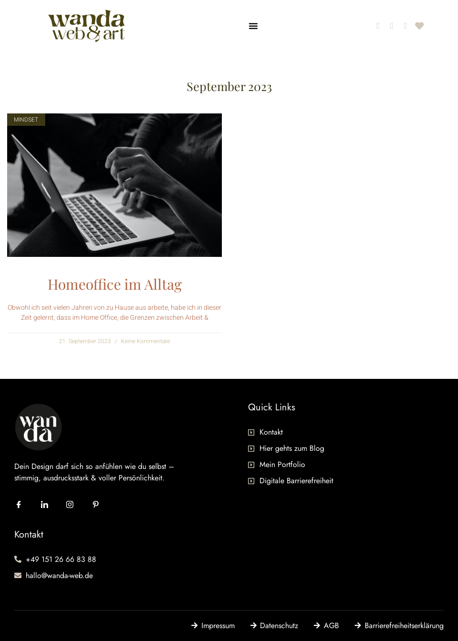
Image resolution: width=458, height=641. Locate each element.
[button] (253, 26)
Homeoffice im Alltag (115, 284)
